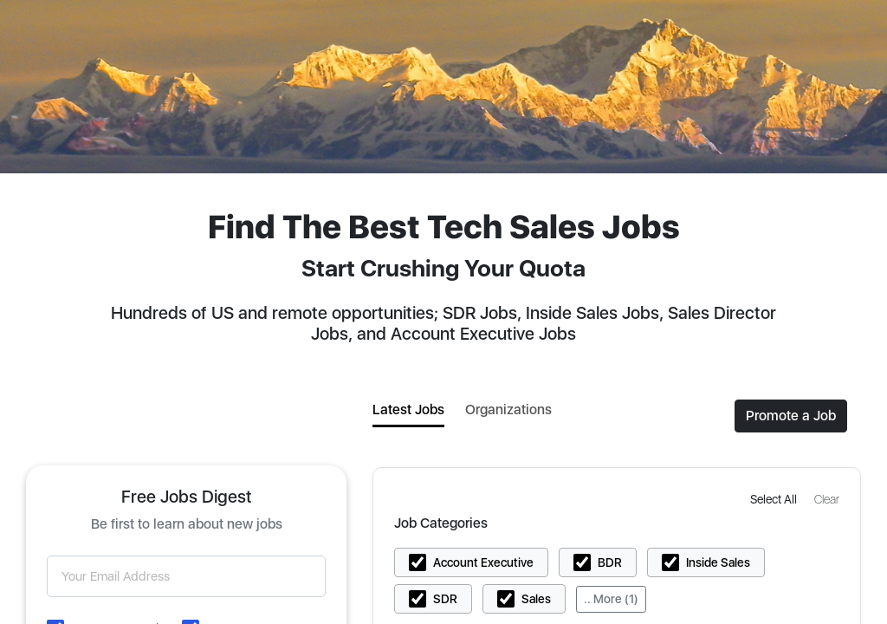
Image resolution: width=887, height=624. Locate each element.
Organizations (508, 409)
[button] (775, 499)
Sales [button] (536, 599)
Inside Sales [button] (718, 562)
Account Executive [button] (483, 562)
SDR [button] (445, 599)
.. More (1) (611, 599)
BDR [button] (610, 562)
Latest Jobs (408, 409)
